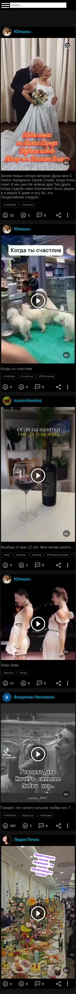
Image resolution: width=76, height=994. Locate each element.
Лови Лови (10, 665)
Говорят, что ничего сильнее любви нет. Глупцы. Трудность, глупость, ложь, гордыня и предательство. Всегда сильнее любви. (38, 808)
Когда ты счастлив (16, 369)
